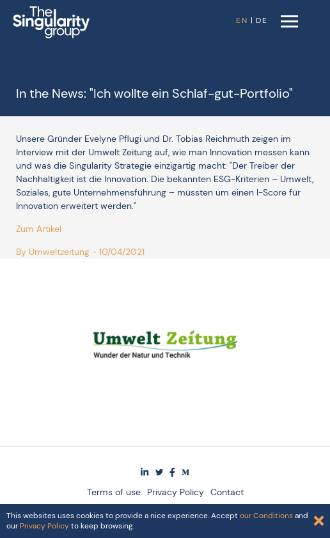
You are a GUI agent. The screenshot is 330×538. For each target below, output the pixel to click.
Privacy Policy (175, 492)
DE (262, 20)
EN (242, 20)
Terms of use (114, 492)
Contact (227, 492)
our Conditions (266, 516)
